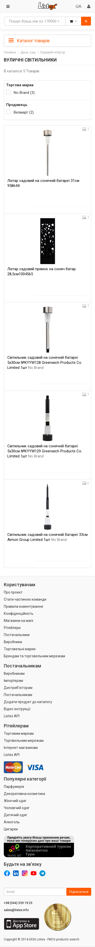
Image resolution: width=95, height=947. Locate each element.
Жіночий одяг (15, 801)
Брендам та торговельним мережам (34, 656)
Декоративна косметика (24, 794)
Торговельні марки (19, 649)
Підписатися (78, 892)
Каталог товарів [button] (29, 40)
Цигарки (11, 829)
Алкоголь (12, 822)
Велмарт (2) (24, 112)
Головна (10, 52)
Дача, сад (28, 52)
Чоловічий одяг (17, 808)
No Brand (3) (24, 92)
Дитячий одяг (15, 815)
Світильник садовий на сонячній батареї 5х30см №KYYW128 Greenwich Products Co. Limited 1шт (44, 362)
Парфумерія (14, 787)
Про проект (13, 592)
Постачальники (17, 635)
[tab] (47, 40)
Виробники (13, 642)
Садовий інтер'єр (52, 52)
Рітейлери (12, 628)
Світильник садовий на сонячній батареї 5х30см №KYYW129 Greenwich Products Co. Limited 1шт (44, 451)
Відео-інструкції (17, 709)
